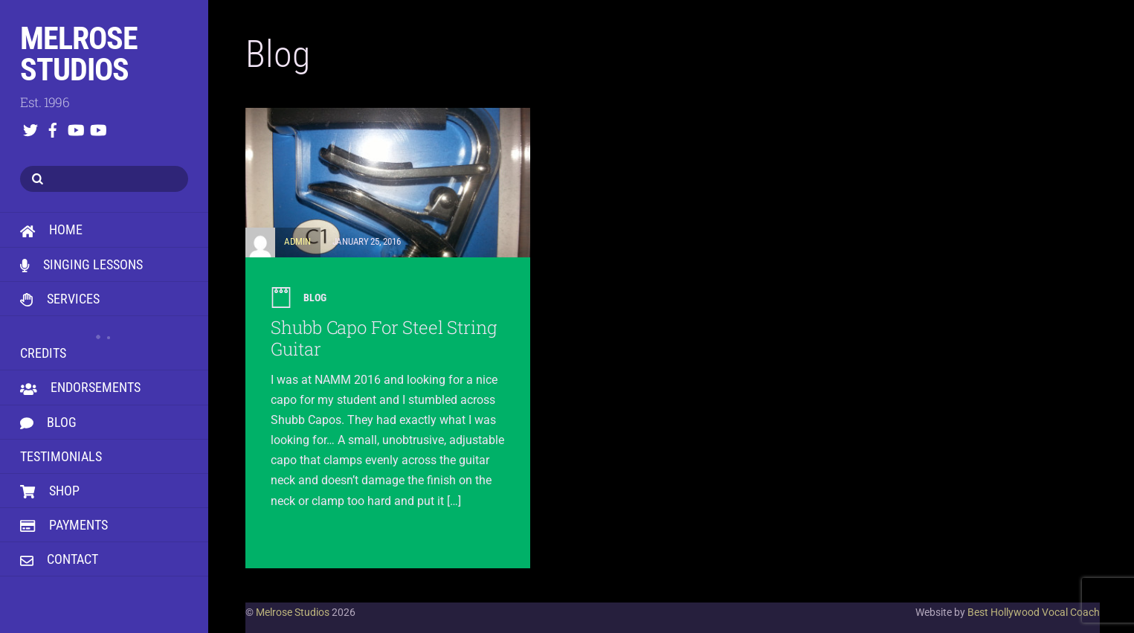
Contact (59, 559)
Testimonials (61, 456)
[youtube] (75, 127)
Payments (64, 525)
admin (297, 241)
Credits (104, 342)
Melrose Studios (292, 612)
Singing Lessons (81, 264)
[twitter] (30, 127)
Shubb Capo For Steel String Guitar (384, 338)
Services (60, 298)
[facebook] (52, 127)
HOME (51, 229)
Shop (50, 490)
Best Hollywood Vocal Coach (1033, 612)
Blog (48, 422)
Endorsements (80, 387)
